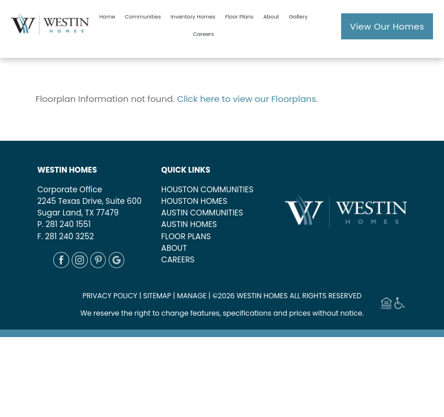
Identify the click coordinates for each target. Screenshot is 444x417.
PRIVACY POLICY (110, 296)
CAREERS (178, 259)
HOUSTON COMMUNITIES (207, 189)
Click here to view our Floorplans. (247, 99)
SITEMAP (157, 296)
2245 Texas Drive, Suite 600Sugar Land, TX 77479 (89, 207)
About (271, 16)
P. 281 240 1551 (63, 224)
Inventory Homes (193, 16)
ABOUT (174, 248)
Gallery (298, 16)
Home (107, 16)
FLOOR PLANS (186, 236)
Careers (203, 34)
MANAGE (191, 296)
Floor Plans (239, 16)
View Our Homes (387, 26)
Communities (143, 16)
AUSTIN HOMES (189, 224)
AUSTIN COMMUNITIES (202, 212)
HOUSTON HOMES (194, 201)
